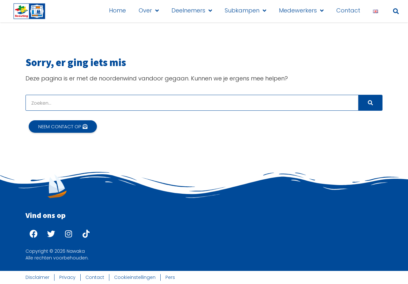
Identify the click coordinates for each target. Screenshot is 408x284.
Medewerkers (301, 10)
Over (149, 10)
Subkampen (245, 10)
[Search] (370, 102)
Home (117, 10)
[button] (396, 11)
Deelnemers (191, 10)
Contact (348, 10)
